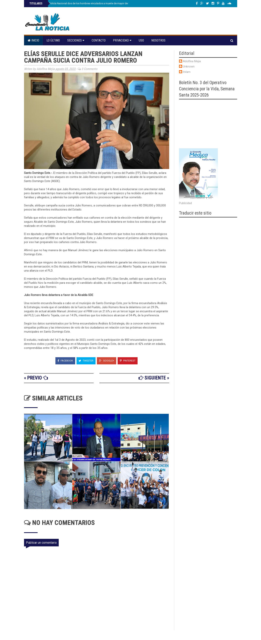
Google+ (106, 360)
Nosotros (158, 40)
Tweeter (86, 360)
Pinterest (127, 360)
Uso (141, 40)
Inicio (33, 40)
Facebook (65, 360)
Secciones (75, 40)
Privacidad (122, 40)
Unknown (189, 66)
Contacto (99, 40)
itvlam (186, 72)
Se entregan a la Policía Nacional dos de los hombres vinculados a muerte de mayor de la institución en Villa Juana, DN (96, 3)
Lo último (53, 40)
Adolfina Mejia (192, 61)
